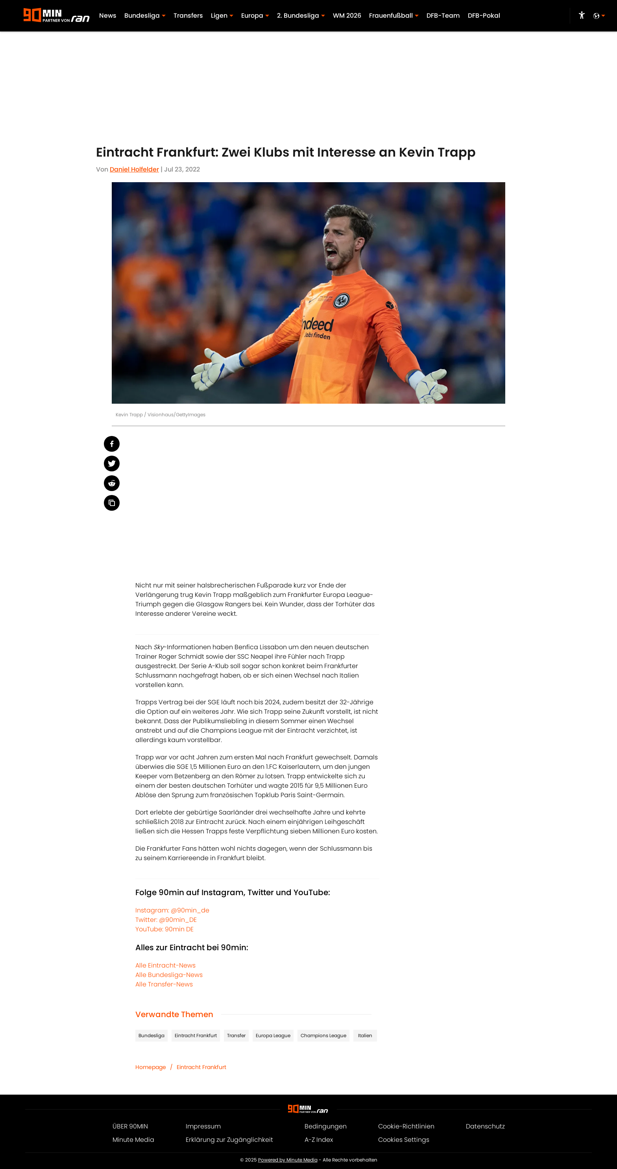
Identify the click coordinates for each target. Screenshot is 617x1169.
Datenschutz (485, 1126)
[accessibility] (582, 15)
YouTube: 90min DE (164, 929)
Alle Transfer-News (164, 984)
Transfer (236, 1035)
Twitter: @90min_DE (166, 919)
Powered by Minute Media (288, 1160)
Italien (365, 1035)
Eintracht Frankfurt (196, 1035)
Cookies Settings (403, 1139)
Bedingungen (326, 1126)
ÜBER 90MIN (130, 1126)
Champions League (323, 1035)
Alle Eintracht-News (165, 965)
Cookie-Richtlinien (406, 1126)
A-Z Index (319, 1139)
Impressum (203, 1126)
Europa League (273, 1035)
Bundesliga (151, 1035)
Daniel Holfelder (134, 169)
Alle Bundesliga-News (169, 974)
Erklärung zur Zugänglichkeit (229, 1139)
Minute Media (133, 1139)
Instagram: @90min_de (172, 910)
